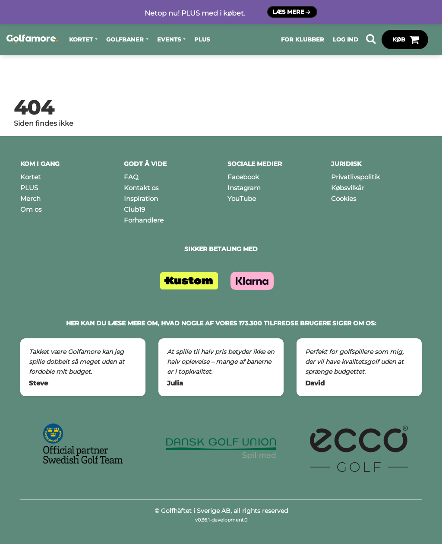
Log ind (345, 39)
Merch (30, 198)
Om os (30, 209)
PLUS (202, 39)
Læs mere (292, 12)
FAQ (131, 177)
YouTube (241, 198)
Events (169, 39)
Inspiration (141, 198)
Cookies (343, 198)
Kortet (81, 39)
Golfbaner (125, 39)
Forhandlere (144, 220)
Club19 (134, 209)
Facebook (243, 177)
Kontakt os (141, 188)
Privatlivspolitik (355, 177)
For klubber (302, 39)
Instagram (244, 188)
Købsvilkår (347, 188)
